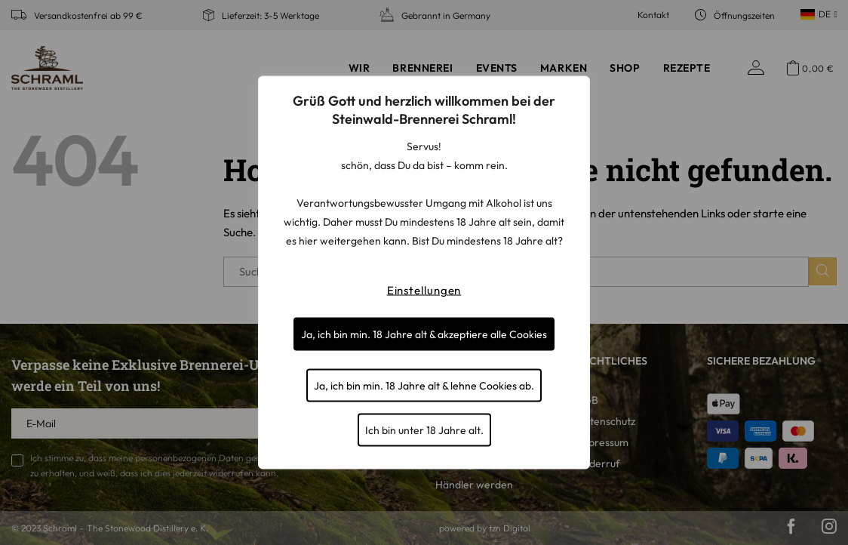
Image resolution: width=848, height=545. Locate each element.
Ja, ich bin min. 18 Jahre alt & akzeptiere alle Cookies (424, 334)
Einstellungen (424, 290)
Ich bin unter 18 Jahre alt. (424, 430)
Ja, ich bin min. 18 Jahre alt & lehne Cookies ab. (424, 386)
